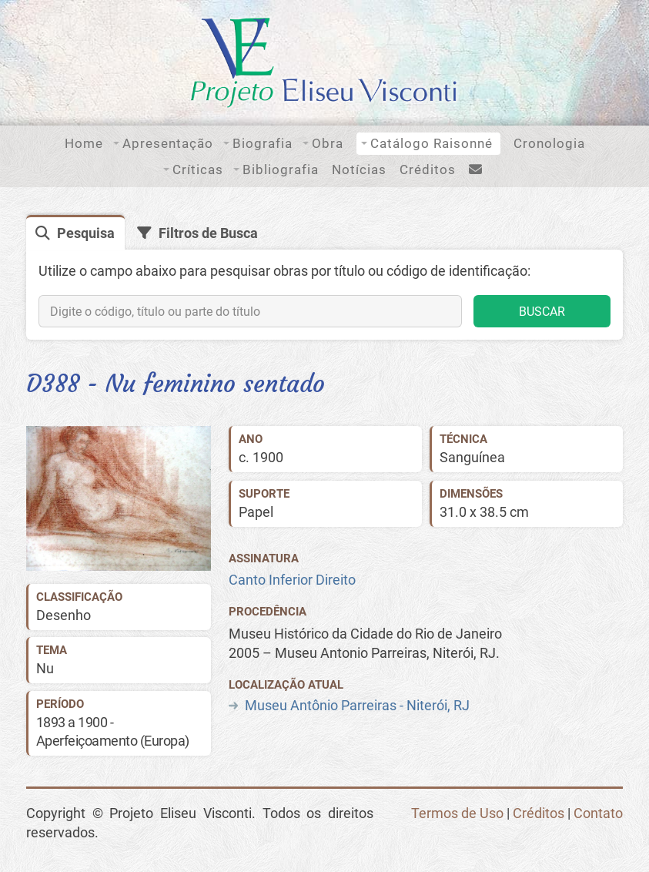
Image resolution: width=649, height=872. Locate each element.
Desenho (63, 615)
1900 (268, 457)
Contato (598, 813)
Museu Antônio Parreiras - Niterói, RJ (357, 705)
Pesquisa (86, 233)
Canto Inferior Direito (292, 580)
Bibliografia (281, 169)
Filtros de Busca (208, 233)
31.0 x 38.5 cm (484, 512)
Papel (256, 512)
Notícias (359, 169)
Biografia (263, 143)
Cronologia (549, 143)
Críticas (197, 169)
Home (84, 143)
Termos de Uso (457, 813)
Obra (327, 143)
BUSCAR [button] (542, 311)
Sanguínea (472, 457)
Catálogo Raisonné (431, 143)
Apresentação (167, 143)
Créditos (428, 169)
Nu (45, 668)
